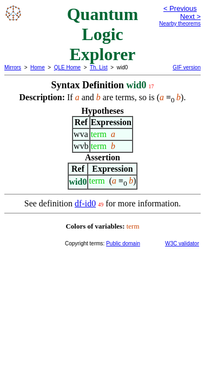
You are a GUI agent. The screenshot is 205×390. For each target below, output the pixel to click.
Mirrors (12, 67)
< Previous (180, 8)
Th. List (99, 67)
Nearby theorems (180, 24)
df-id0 (85, 203)
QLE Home (67, 67)
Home (37, 67)
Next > (190, 16)
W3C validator (182, 243)
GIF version (187, 67)
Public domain (123, 243)
